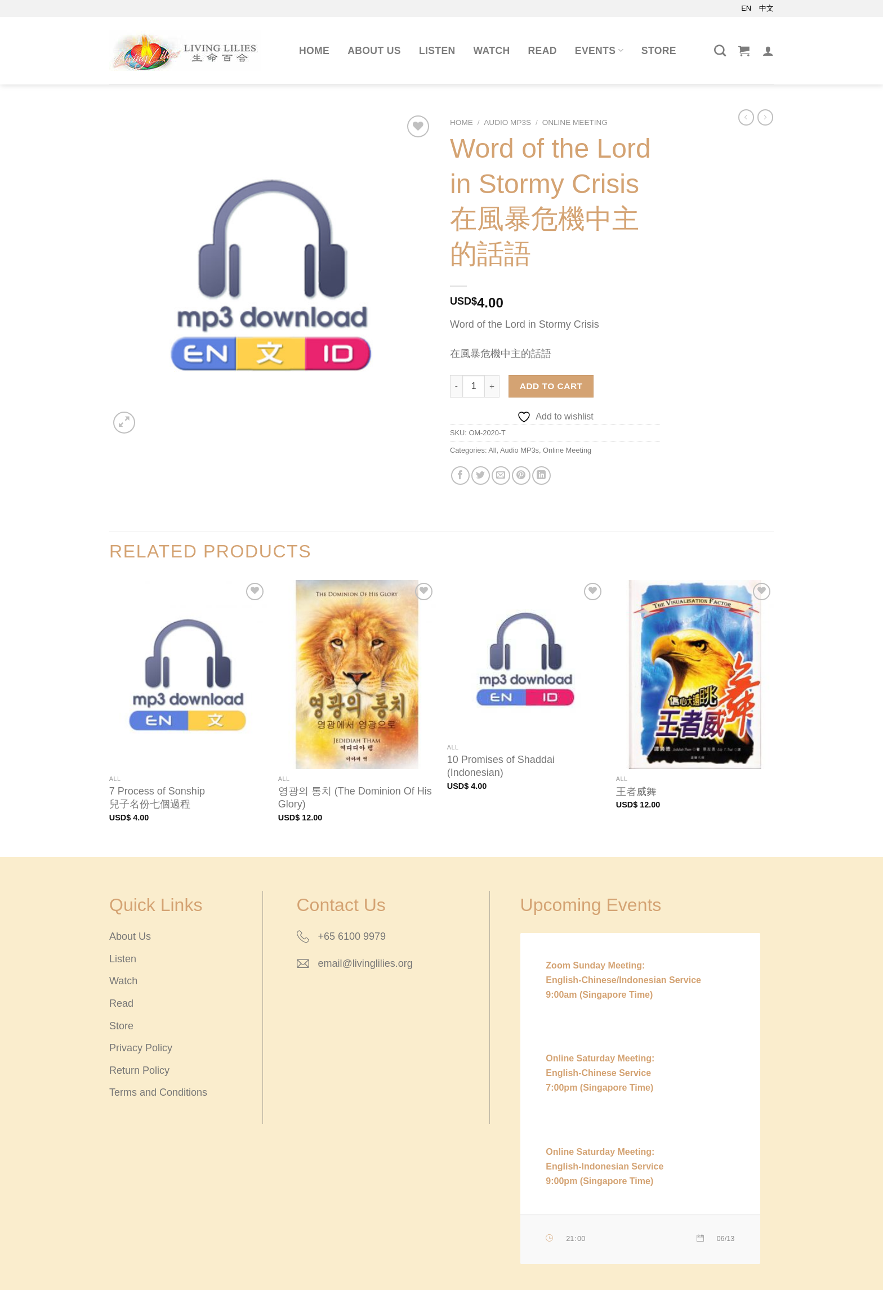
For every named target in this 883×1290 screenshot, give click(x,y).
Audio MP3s (507, 122)
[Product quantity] (473, 386)
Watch (492, 50)
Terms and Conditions (158, 1092)
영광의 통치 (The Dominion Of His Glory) (355, 797)
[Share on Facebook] (460, 475)
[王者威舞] (695, 674)
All (492, 450)
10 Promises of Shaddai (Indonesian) (501, 766)
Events (599, 50)
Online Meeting (575, 122)
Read (542, 50)
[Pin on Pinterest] (521, 475)
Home (314, 50)
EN (746, 8)
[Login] (768, 50)
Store (658, 50)
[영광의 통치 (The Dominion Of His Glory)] (357, 674)
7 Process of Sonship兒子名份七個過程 (157, 797)
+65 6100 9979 (352, 936)
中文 (766, 8)
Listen (437, 50)
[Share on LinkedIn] (541, 475)
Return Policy (139, 1070)
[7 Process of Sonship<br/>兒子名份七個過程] (188, 674)
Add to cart (551, 386)
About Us (374, 50)
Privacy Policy (140, 1048)
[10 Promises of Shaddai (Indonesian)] (526, 659)
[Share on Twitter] (480, 475)
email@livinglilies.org (365, 963)
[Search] (720, 50)
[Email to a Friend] (501, 475)
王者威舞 (636, 791)
